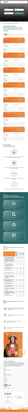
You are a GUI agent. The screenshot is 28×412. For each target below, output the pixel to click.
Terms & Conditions (6, 379)
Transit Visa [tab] (10, 34)
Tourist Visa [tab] (5, 34)
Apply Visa (19, 13)
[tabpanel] (14, 89)
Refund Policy (5, 381)
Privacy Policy (5, 380)
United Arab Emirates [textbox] (7, 13)
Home (4, 23)
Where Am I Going (6, 11)
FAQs (4, 371)
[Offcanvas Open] (23, 2)
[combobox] (8, 10)
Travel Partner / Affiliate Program (8, 374)
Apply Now (21, 49)
